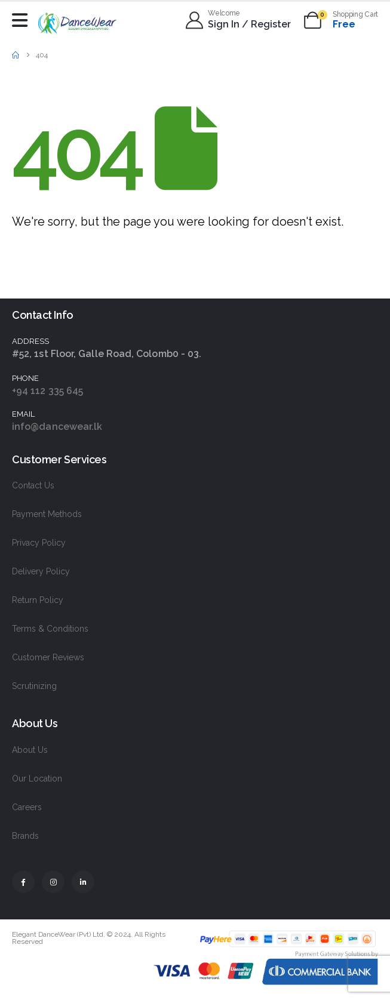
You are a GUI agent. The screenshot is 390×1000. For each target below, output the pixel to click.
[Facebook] (23, 881)
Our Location (37, 778)
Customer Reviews (48, 657)
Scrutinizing (34, 686)
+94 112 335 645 (47, 390)
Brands (25, 836)
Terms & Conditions (50, 628)
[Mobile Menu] (22, 20)
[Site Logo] (77, 23)
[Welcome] (239, 20)
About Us (30, 750)
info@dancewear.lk (57, 426)
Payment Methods (47, 514)
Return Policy (37, 600)
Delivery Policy (41, 571)
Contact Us (33, 485)
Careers (27, 807)
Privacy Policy (39, 542)
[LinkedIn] (83, 881)
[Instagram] (53, 881)
